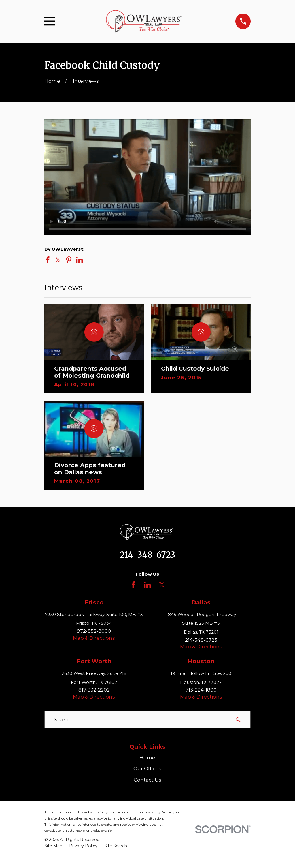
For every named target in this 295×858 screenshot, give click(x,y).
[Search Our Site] (238, 719)
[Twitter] (161, 584)
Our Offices (147, 768)
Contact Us (147, 780)
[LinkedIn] (147, 584)
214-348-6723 (147, 555)
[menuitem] (53, 846)
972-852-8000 (94, 631)
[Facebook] (133, 584)
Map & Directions (94, 638)
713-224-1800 (201, 690)
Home (147, 758)
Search (63, 719)
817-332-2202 (94, 690)
